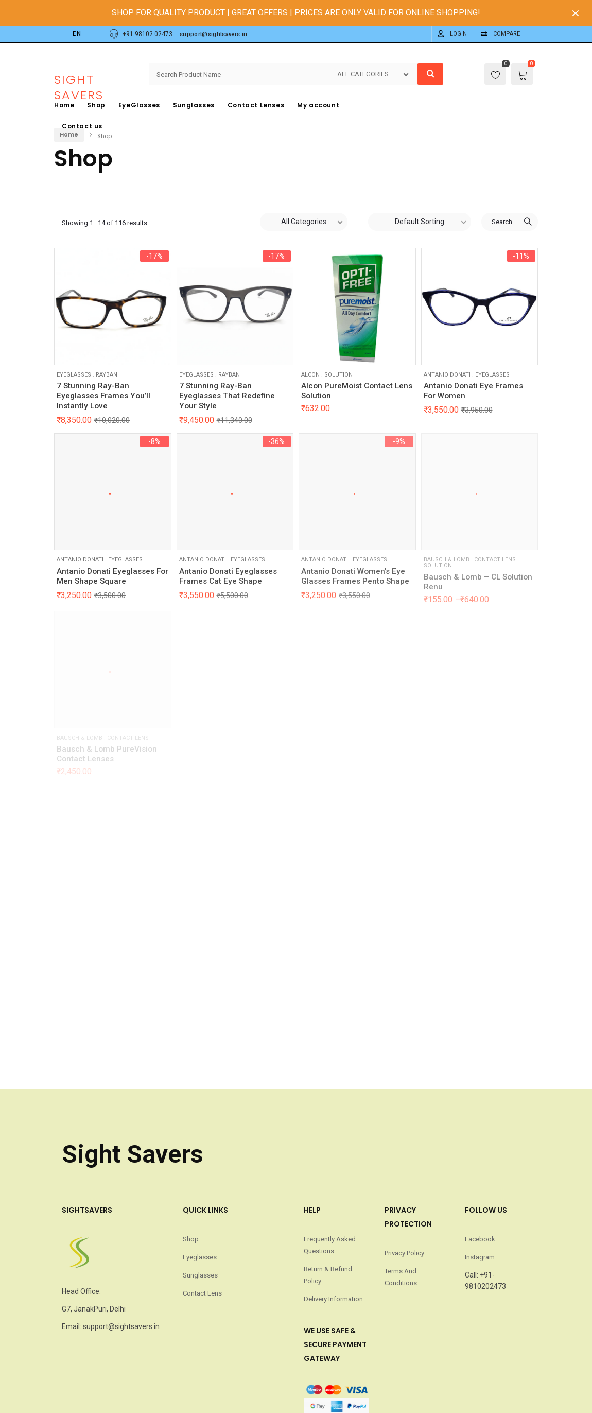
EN (77, 33)
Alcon (310, 374)
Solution (338, 374)
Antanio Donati (447, 374)
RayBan (106, 374)
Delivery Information (333, 1299)
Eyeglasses (74, 374)
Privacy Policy (404, 1253)
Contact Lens (202, 1293)
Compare (506, 33)
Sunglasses (200, 1275)
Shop (191, 1240)
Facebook (480, 1240)
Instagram (480, 1257)
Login (458, 33)
